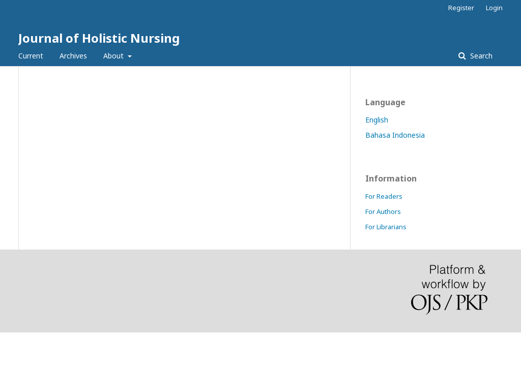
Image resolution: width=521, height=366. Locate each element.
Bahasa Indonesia (395, 135)
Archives (73, 55)
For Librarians (386, 226)
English (376, 120)
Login (494, 7)
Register (461, 7)
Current (30, 55)
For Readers (383, 196)
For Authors (383, 211)
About (114, 55)
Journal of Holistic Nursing (99, 37)
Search (480, 55)
